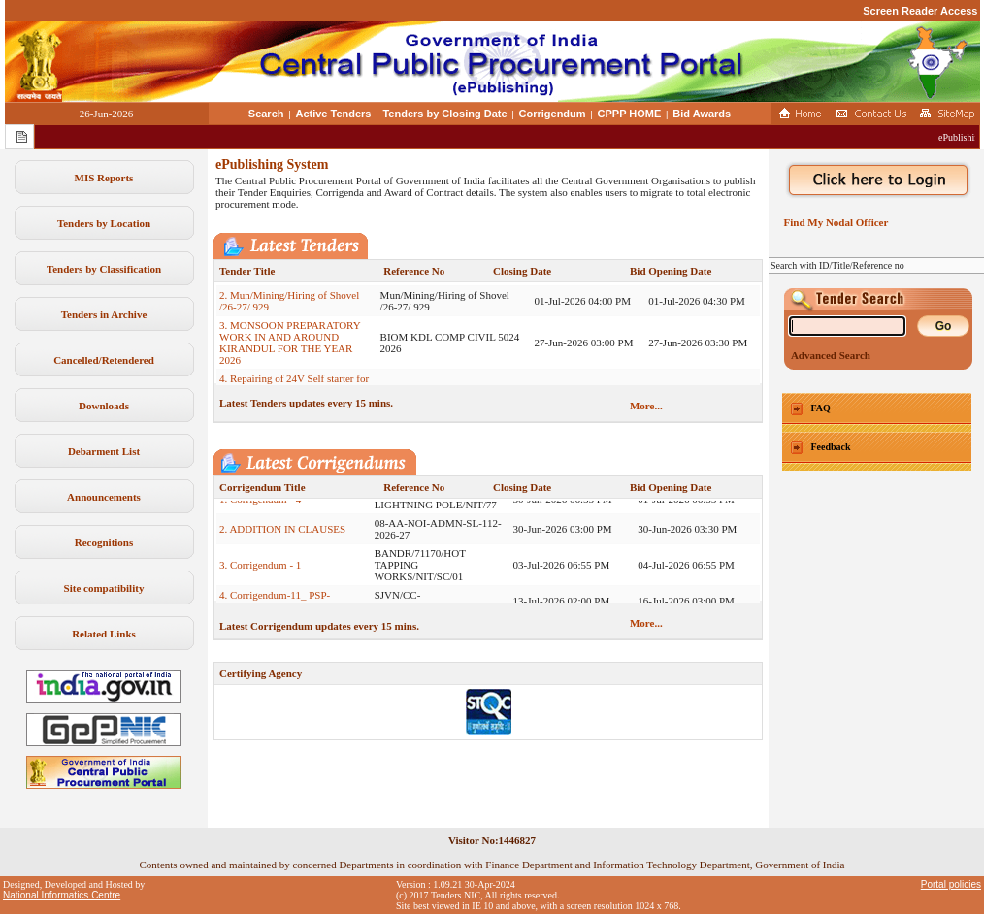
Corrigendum (552, 113)
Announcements (104, 497)
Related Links (104, 633)
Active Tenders (333, 113)
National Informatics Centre (61, 895)
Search (266, 113)
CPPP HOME (630, 113)
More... (646, 405)
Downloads (104, 405)
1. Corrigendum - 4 (260, 505)
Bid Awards (701, 113)
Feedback (831, 446)
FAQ (821, 408)
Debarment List (104, 451)
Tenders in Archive (104, 314)
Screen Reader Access (920, 10)
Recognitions (104, 542)
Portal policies (951, 884)
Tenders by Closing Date (444, 113)
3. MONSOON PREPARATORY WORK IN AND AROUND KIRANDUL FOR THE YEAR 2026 (289, 349)
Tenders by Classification (104, 269)
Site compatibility (104, 588)
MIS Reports (104, 177)
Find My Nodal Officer (833, 222)
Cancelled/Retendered (103, 360)
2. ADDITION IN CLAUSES (282, 535)
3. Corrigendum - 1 (260, 571)
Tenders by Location (103, 223)
